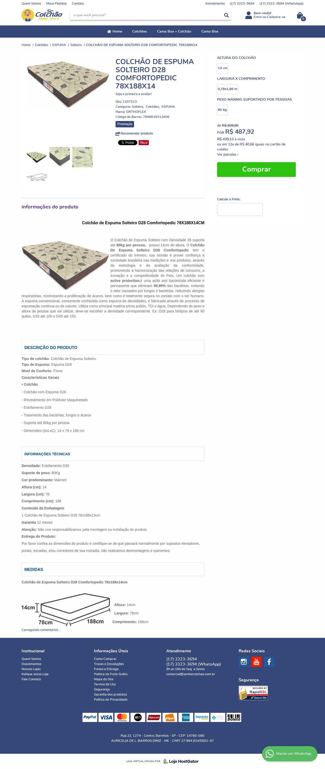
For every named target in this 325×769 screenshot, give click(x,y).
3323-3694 (242, 3)
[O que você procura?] (226, 15)
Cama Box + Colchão (174, 31)
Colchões (139, 31)
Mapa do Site (103, 679)
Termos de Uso (105, 684)
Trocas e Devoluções (109, 664)
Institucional (33, 651)
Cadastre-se (276, 17)
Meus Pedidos (56, 3)
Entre (258, 17)
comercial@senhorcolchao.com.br (190, 674)
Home (117, 31)
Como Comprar (105, 659)
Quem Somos (31, 3)
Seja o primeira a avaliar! (134, 94)
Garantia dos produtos (110, 694)
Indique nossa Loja (35, 674)
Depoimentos (31, 664)
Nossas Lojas (31, 669)
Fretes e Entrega (106, 669)
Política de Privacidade (110, 699)
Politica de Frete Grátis (110, 674)
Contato (78, 3)
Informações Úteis (111, 651)
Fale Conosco (31, 679)
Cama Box (209, 31)
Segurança (102, 689)
